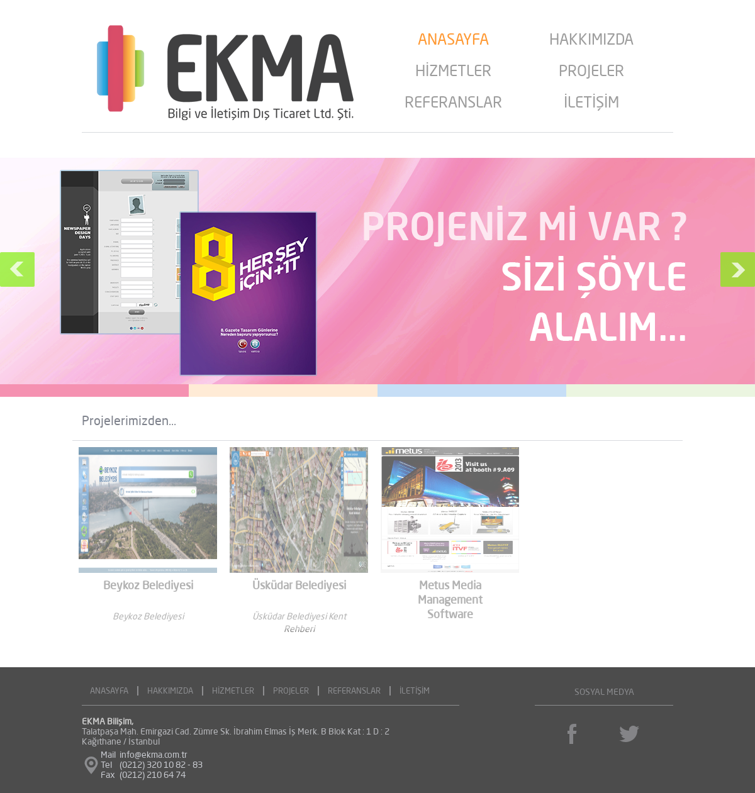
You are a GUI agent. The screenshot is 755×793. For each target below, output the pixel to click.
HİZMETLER (453, 72)
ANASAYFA (453, 40)
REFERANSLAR (453, 103)
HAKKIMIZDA (591, 40)
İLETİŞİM (591, 103)
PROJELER (591, 72)
